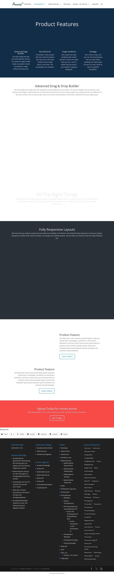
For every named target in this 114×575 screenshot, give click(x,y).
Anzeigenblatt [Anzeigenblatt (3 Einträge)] (88, 455)
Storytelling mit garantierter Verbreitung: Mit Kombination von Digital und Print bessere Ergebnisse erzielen (21, 463)
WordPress (45, 569)
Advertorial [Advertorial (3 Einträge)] (87, 448)
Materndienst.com (43, 472)
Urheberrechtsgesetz (44, 454)
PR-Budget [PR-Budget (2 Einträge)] (87, 494)
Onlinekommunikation (44, 484)
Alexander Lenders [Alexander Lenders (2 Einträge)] (89, 451)
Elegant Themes (26, 569)
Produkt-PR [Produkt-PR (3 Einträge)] (87, 517)
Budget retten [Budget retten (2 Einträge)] (88, 468)
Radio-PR (64, 546)
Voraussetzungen (70, 543)
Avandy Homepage (43, 465)
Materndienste (53, 4)
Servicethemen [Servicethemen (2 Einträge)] (88, 527)
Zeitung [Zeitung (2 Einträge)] (97, 556)
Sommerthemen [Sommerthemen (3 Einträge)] (89, 530)
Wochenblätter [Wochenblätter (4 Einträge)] (88, 556)
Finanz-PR (40, 469)
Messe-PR (40, 478)
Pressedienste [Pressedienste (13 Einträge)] (88, 507)
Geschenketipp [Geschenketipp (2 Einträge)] (88, 471)
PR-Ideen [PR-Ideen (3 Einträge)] (94, 494)
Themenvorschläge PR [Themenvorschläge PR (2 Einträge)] (90, 540)
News (63, 486)
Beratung (67, 4)
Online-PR (40, 481)
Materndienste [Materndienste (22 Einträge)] (88, 491)
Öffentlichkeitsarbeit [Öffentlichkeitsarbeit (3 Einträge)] (90, 559)
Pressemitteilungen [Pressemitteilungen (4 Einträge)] (90, 514)
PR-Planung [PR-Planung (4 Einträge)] (87, 497)
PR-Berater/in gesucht (68, 489)
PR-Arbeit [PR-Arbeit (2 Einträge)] (97, 491)
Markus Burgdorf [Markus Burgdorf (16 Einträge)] (89, 484)
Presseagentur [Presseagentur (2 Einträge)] (88, 501)
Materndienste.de (43, 475)
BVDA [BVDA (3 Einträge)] (96, 468)
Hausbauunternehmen (45, 448)
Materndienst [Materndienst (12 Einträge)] (88, 487)
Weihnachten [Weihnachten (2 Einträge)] (88, 552)
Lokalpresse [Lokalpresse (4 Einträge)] (95, 481)
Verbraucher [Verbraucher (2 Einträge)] (88, 543)
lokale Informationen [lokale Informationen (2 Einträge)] (90, 478)
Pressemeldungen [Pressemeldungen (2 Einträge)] (89, 510)
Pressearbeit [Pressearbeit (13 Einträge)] (88, 504)
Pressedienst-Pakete (71, 540)
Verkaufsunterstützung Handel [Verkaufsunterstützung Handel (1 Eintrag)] (90, 548)
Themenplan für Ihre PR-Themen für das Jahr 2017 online (21, 484)
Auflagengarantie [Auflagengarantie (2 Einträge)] (89, 461)
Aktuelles (95, 4)
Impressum (65, 454)
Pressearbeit (65, 492)
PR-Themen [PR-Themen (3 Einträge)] (96, 497)
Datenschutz (65, 451)
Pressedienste (39, 4)
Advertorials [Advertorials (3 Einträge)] (96, 448)
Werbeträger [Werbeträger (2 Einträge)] (97, 552)
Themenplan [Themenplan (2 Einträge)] (88, 537)
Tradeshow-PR (42, 488)
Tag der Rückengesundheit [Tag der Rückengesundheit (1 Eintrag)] (92, 533)
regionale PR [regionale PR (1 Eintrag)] (88, 524)
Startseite (27, 4)
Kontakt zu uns (66, 458)
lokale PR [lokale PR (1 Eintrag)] (87, 481)
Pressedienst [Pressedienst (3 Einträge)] (97, 504)
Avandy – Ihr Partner (80, 4)
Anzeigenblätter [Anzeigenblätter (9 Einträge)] (89, 458)
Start (62, 550)
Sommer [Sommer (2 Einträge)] (97, 527)
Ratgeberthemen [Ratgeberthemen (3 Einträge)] (89, 520)
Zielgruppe (64, 558)
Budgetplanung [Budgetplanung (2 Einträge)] (88, 464)
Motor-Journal (41, 451)
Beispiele (67, 498)
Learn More (67, 356)
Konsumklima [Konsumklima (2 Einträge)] (88, 474)
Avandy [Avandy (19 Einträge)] (98, 461)
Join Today (57, 418)
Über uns (64, 553)
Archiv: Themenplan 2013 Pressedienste (74, 526)
